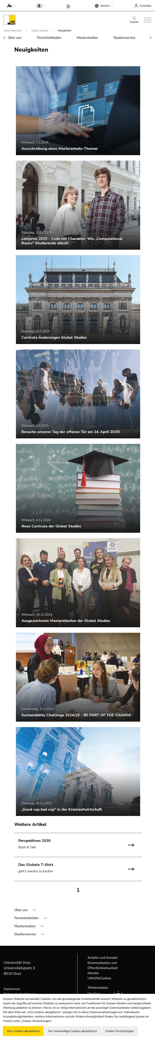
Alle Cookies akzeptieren (23, 1031)
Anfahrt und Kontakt (103, 957)
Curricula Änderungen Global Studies (54, 337)
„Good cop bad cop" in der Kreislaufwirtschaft (61, 809)
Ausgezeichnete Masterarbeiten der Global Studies (65, 620)
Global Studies (40, 30)
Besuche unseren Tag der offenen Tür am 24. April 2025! (70, 431)
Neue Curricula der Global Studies (51, 526)
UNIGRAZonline (99, 978)
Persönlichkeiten (49, 37)
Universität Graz (12, 30)
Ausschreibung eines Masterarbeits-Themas (59, 148)
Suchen (134, 20)
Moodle (93, 973)
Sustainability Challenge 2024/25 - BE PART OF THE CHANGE (76, 715)
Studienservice (124, 37)
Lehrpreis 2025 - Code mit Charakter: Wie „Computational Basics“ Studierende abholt (72, 241)
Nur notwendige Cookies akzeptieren (72, 1031)
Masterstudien (87, 37)
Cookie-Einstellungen (119, 1031)
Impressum (12, 989)
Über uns (14, 37)
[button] (10, 5)
